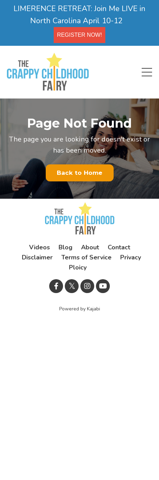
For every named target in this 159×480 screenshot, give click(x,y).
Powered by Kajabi (79, 309)
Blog (65, 247)
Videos (39, 247)
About (90, 247)
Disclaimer (37, 257)
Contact (119, 247)
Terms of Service (86, 257)
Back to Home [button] (80, 172)
